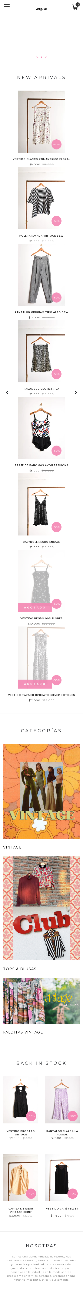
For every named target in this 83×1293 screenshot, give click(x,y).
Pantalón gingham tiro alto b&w (42, 312)
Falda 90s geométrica (41, 389)
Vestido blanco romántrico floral (41, 159)
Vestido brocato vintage (21, 1133)
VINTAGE (12, 847)
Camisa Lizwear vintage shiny (21, 1210)
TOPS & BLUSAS (20, 969)
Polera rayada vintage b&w (41, 235)
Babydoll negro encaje (41, 542)
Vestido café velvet (62, 1208)
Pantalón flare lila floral (62, 1133)
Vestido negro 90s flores (41, 618)
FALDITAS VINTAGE (23, 1032)
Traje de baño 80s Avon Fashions (41, 465)
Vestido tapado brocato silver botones (41, 695)
